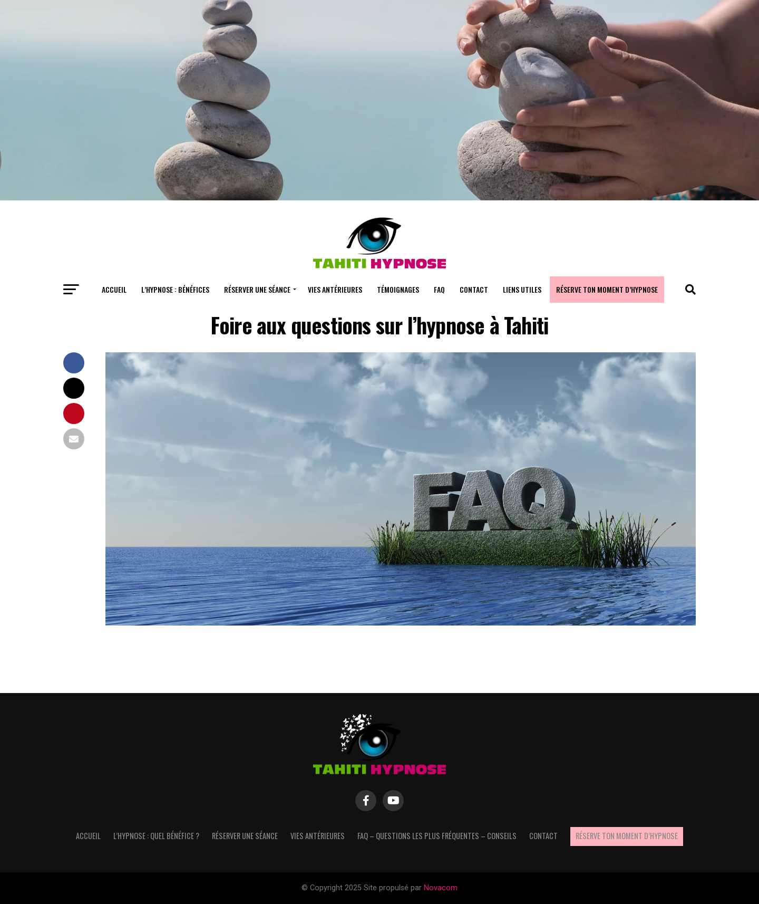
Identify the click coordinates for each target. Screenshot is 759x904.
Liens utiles (522, 289)
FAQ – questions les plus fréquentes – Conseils (437, 835)
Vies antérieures (335, 289)
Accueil (114, 289)
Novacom (441, 887)
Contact (474, 289)
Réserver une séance (257, 289)
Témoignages (398, 289)
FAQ (439, 289)
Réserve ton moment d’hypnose (607, 289)
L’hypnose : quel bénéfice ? (156, 835)
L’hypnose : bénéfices (175, 289)
